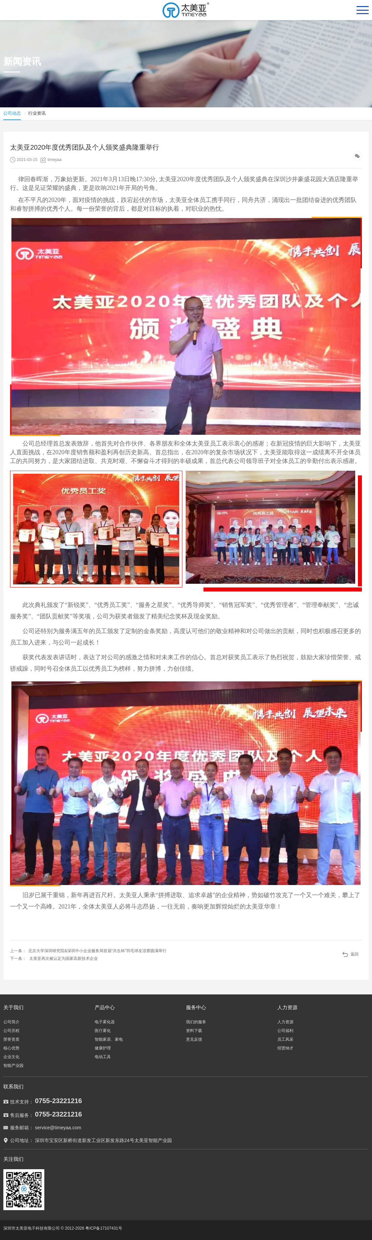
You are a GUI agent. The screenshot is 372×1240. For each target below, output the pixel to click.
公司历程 (11, 1030)
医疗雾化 (103, 1030)
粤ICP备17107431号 (103, 1228)
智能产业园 (13, 1065)
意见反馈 (194, 1039)
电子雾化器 (105, 1022)
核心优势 (11, 1048)
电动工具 (103, 1056)
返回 (355, 954)
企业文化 (11, 1056)
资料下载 (194, 1030)
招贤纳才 (285, 1048)
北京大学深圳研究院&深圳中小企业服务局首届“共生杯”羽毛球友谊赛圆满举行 (97, 950)
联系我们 (13, 1086)
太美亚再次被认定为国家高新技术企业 (63, 958)
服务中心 (196, 1007)
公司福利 (285, 1030)
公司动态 (12, 113)
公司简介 (11, 1022)
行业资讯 (37, 113)
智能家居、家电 (109, 1039)
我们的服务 (196, 1022)
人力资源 (287, 1007)
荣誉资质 (11, 1039)
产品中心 (105, 1007)
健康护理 (103, 1048)
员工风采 (285, 1039)
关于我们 (13, 1007)
